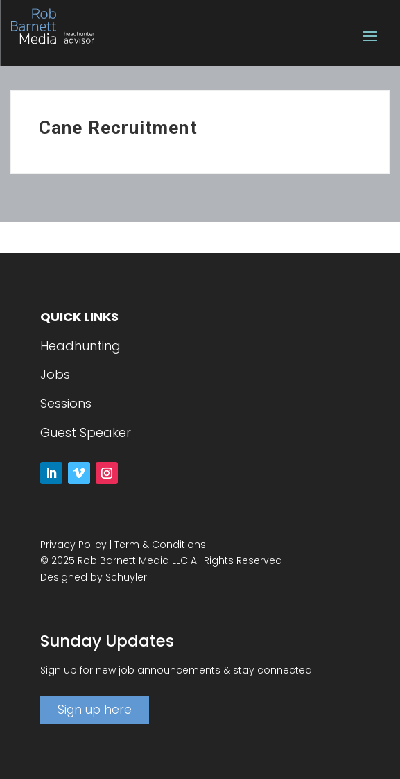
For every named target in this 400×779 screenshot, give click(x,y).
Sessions (66, 403)
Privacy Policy (73, 544)
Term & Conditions (160, 544)
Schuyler (126, 577)
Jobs (55, 374)
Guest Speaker (85, 432)
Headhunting (80, 345)
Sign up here (95, 709)
